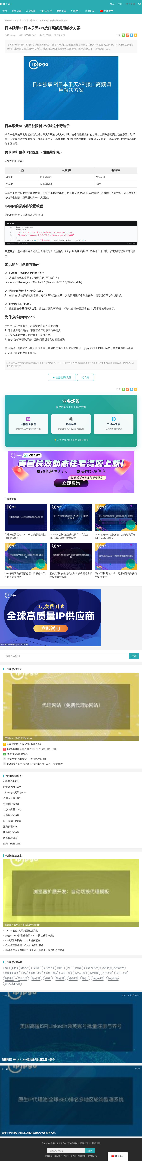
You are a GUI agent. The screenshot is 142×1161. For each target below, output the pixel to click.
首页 (4, 11)
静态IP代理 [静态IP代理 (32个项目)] (98, 978)
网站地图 (96, 1143)
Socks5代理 (56, 1156)
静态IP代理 (9, 843)
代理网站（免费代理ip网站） (19, 738)
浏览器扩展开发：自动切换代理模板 (22, 924)
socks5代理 (9, 786)
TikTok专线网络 (11, 792)
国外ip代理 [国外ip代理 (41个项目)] (121, 973)
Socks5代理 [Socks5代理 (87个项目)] (92, 968)
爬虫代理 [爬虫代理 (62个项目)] (35, 978)
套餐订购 (16, 11)
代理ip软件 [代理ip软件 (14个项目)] (118, 968)
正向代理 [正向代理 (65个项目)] (22, 978)
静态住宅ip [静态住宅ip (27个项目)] (113, 978)
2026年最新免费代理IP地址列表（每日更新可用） (33, 749)
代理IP (66, 1156)
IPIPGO (5, 4)
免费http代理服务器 (17, 754)
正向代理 (8, 826)
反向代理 (8, 815)
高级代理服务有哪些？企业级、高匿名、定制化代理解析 (35, 950)
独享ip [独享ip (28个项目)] (48, 978)
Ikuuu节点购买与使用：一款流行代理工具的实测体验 (35, 763)
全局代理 (8, 803)
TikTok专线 (46, 11)
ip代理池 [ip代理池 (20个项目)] (48, 968)
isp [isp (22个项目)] (68, 968)
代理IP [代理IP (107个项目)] (105, 968)
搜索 (133, 655)
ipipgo (13, 35)
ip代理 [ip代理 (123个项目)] (36, 968)
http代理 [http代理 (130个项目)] (24, 968)
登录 (112, 4)
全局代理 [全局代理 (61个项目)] (65, 973)
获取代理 (31, 11)
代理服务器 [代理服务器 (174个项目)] (10, 973)
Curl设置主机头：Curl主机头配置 (22, 940)
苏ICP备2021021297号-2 (79, 1143)
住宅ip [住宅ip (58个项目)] (23, 973)
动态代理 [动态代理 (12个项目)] (94, 973)
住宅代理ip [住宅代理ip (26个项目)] (51, 973)
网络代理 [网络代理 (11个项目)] (60, 978)
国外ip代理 (9, 820)
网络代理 (8, 838)
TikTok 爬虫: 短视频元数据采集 (21, 930)
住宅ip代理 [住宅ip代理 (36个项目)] (36, 973)
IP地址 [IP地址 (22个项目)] (59, 968)
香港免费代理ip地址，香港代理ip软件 (26, 759)
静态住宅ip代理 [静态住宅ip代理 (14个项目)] (12, 983)
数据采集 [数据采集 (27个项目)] (9, 978)
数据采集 (61, 11)
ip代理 (18, 20)
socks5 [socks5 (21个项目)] (78, 968)
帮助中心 (75, 11)
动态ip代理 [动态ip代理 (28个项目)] (79, 973)
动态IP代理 (9, 809)
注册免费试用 (62, 377)
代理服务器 (9, 798)
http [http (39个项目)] (14, 968)
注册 (120, 4)
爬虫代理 (8, 832)
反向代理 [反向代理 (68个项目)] (107, 973)
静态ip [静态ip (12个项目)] (85, 978)
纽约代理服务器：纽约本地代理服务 (24, 945)
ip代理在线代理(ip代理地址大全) (24, 744)
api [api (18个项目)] (6, 968)
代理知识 (90, 11)
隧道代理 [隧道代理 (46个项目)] (73, 978)
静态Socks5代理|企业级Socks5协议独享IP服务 (30, 935)
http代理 (81, 1156)
